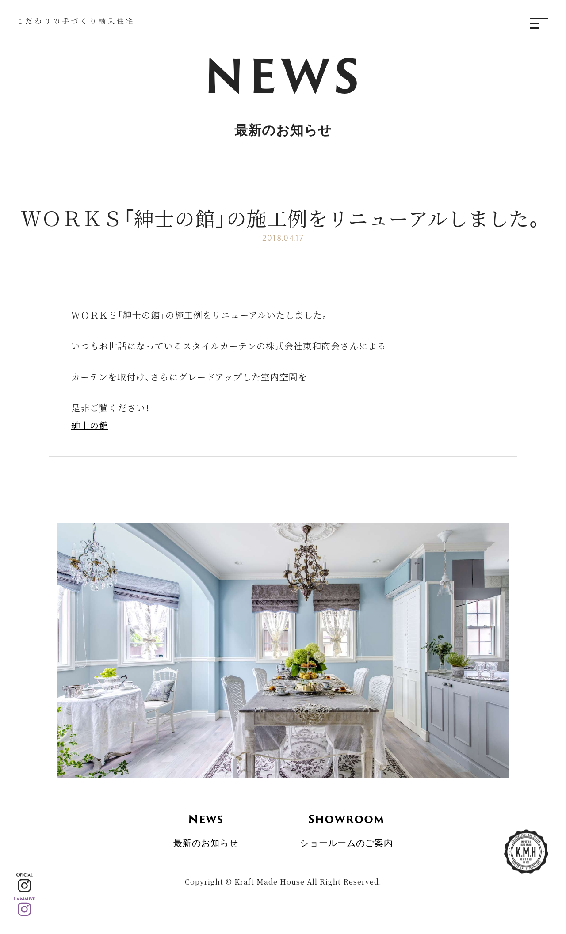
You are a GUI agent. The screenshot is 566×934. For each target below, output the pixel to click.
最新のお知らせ (205, 824)
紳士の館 (89, 425)
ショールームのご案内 (346, 824)
